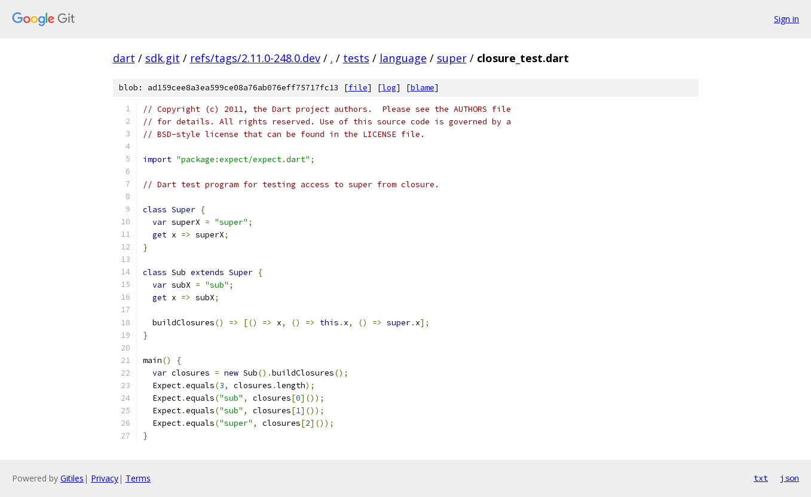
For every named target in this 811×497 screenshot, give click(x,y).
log (389, 88)
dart (124, 58)
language (403, 58)
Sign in (786, 19)
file (358, 88)
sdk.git (162, 58)
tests (356, 58)
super (452, 58)
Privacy (104, 478)
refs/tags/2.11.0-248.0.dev (255, 58)
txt (761, 477)
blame (422, 88)
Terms (138, 478)
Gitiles (72, 478)
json (789, 477)
